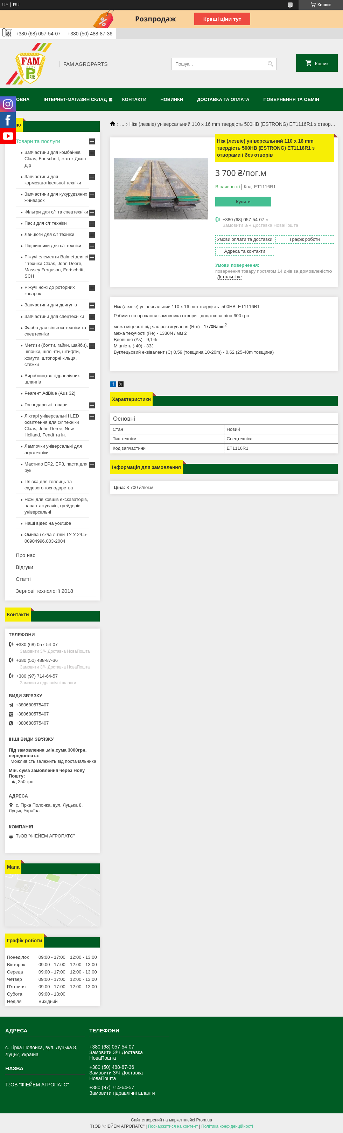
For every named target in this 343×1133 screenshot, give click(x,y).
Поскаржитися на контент (173, 1126)
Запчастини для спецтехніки (54, 316)
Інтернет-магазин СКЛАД (75, 99)
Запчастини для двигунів (50, 304)
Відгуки (24, 567)
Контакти (134, 99)
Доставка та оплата (223, 99)
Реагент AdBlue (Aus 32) (50, 393)
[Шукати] (270, 64)
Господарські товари (46, 404)
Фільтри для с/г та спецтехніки (56, 212)
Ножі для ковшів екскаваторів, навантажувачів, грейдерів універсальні (56, 506)
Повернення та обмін (291, 99)
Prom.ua (204, 1120)
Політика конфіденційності (227, 1126)
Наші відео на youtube (47, 523)
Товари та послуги (38, 141)
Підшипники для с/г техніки (52, 245)
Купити (243, 201)
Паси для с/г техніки (45, 223)
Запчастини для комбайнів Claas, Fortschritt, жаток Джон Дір (55, 159)
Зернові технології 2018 (44, 591)
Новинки (171, 99)
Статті (23, 579)
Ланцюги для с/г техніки (49, 234)
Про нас (25, 555)
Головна (18, 99)
